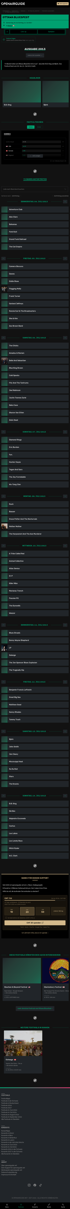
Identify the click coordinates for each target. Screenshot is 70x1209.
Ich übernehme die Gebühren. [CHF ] (20, 918)
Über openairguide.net (9, 1165)
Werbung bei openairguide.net (11, 1170)
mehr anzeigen (35, 156)
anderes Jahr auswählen (35, 55)
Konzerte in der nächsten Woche (12, 1142)
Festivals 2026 (6, 1105)
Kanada (23, 11)
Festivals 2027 (6, 1107)
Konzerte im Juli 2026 (9, 1147)
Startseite (6, 11)
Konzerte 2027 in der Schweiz (11, 1151)
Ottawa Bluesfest (34, 11)
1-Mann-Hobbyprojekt (34, 885)
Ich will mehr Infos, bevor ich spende (34, 933)
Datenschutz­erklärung (9, 1172)
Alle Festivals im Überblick (10, 1119)
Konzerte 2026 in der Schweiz (11, 1149)
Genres (31, 127)
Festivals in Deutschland (9, 1103)
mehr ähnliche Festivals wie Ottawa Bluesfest (34, 1008)
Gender (39, 127)
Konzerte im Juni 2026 (9, 1144)
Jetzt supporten (63, 3)
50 (43, 911)
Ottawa (10, 25)
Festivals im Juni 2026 (9, 1110)
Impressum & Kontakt (8, 1174)
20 (27, 911)
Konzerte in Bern (7, 1135)
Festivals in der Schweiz (9, 1101)
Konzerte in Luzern (7, 1140)
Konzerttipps (5, 1131)
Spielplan (51, 32)
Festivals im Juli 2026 (9, 1112)
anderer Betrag (58, 911)
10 (12, 911)
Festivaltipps (5, 1098)
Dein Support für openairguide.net (13, 1167)
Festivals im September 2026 (11, 1117)
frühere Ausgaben (48, 11)
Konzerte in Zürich (7, 1133)
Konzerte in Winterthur (9, 1137)
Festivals (15, 11)
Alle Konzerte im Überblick (10, 1153)
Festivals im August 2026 (10, 1114)
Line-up (23, 32)
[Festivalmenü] (7, 32)
